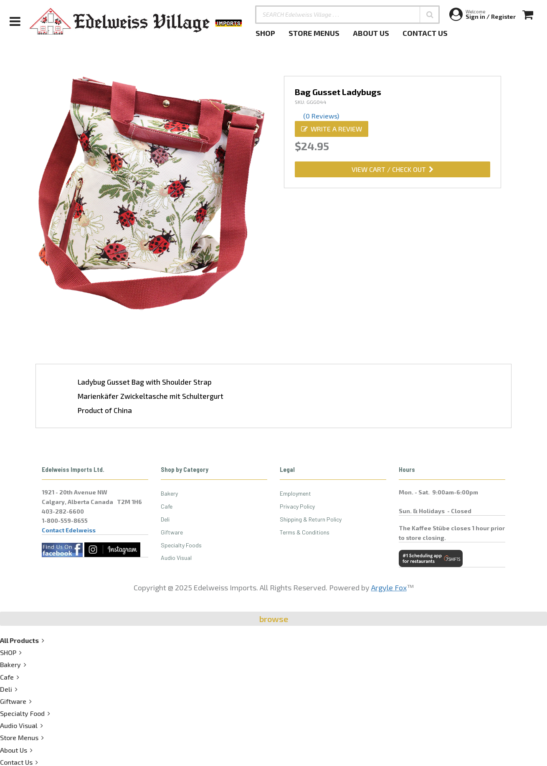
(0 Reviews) (321, 116)
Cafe (166, 506)
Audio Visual (176, 557)
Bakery (169, 493)
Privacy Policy (297, 506)
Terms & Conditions (304, 532)
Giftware (172, 532)
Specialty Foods (181, 545)
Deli (165, 519)
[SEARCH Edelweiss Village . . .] (347, 14)
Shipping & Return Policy (311, 519)
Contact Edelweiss (69, 530)
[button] (430, 14)
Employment (295, 493)
